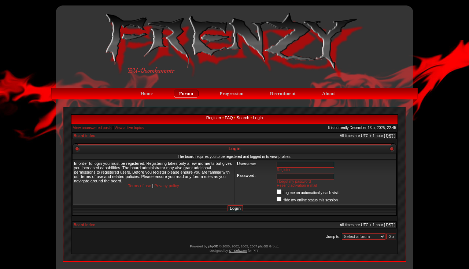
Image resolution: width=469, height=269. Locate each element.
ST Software (238, 251)
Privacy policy (166, 185)
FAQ (229, 117)
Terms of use (139, 185)
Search (243, 117)
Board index (84, 136)
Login (258, 117)
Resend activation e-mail (297, 185)
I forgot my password (294, 181)
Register (213, 117)
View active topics (129, 128)
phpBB (213, 246)
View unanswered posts (92, 128)
